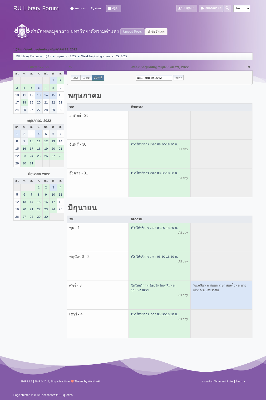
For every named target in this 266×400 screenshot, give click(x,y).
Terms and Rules (223, 381)
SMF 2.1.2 (26, 381)
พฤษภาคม (85, 95)
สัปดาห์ (98, 77)
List (76, 77)
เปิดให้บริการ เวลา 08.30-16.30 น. (154, 314)
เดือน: (86, 77)
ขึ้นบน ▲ (241, 381)
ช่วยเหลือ (207, 381)
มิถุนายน (82, 207)
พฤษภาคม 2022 (38, 121)
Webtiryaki (94, 381)
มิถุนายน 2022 (39, 174)
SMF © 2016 (41, 381)
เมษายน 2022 (38, 67)
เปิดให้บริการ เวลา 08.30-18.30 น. (154, 144)
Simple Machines (60, 381)
